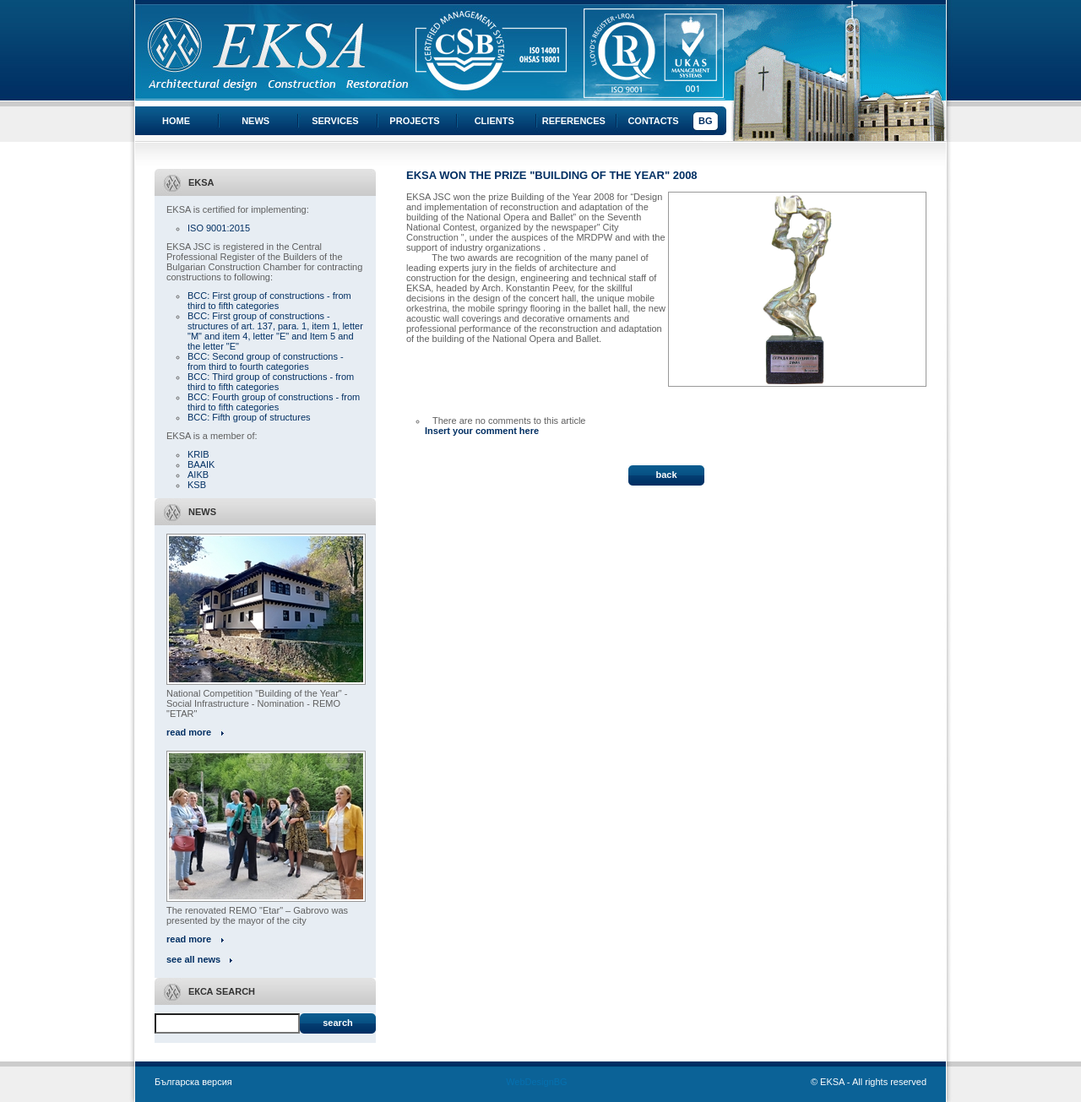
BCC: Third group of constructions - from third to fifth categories (270, 382)
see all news (193, 959)
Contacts (652, 121)
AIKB (198, 475)
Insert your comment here (482, 431)
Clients (494, 121)
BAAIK (201, 464)
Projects (414, 121)
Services (335, 121)
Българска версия (193, 1082)
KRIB (198, 454)
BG (705, 121)
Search (337, 1023)
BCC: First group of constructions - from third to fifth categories (269, 300)
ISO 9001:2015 (218, 228)
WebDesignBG (537, 1082)
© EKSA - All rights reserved (868, 1082)
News (255, 121)
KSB (196, 485)
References (574, 121)
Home (176, 121)
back (665, 475)
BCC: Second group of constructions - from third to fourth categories (265, 361)
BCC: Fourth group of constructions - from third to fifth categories (273, 402)
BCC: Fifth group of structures (249, 417)
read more (188, 732)
